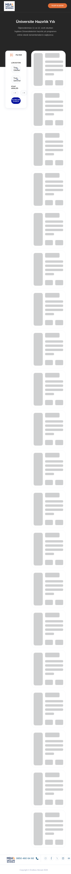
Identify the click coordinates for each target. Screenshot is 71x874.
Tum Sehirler (16, 79)
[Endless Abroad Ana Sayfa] (9, 6)
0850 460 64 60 (27, 858)
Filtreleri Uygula (16, 100)
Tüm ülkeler (16, 68)
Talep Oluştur (57, 6)
